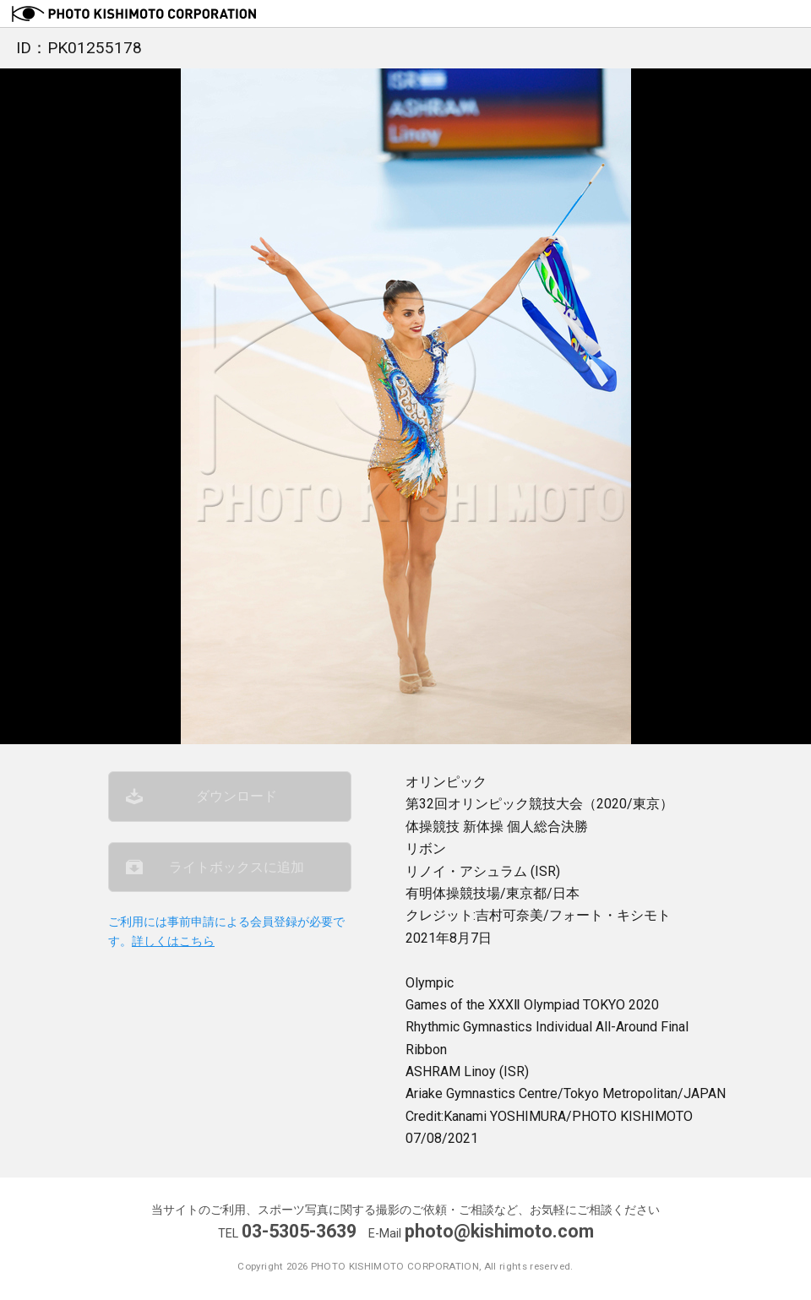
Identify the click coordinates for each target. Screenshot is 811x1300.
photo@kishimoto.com (499, 1231)
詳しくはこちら (173, 941)
